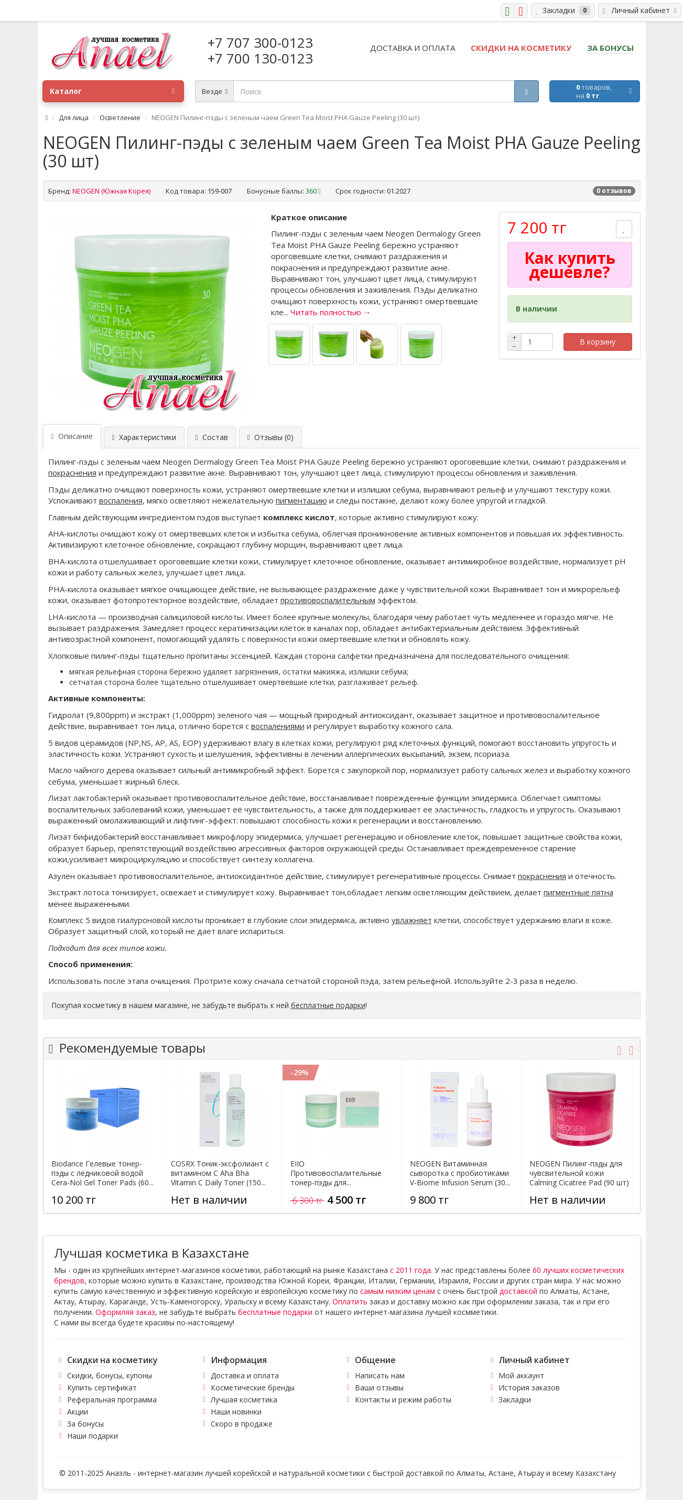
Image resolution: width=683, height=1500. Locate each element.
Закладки (514, 1400)
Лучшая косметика (244, 1400)
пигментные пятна (578, 892)
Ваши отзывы (379, 1387)
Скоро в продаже (242, 1424)
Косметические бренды (253, 1387)
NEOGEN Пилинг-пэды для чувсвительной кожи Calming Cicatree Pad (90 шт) (579, 1173)
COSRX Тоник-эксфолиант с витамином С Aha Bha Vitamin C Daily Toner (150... (220, 1173)
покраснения (72, 472)
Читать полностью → (330, 312)
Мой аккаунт (521, 1375)
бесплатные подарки (328, 1005)
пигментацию (301, 500)
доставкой (518, 1291)
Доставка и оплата (245, 1375)
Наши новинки (236, 1412)
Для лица (74, 117)
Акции (77, 1412)
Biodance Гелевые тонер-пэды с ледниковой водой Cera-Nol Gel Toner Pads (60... (102, 1173)
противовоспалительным (327, 600)
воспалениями (278, 726)
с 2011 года (410, 1270)
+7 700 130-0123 (260, 58)
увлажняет (412, 920)
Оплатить (349, 1301)
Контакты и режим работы (403, 1400)
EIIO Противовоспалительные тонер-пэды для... (336, 1173)
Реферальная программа (112, 1400)
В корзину (597, 342)
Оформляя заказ (125, 1312)
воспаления (121, 500)
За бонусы (85, 1424)
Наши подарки (92, 1436)
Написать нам (380, 1375)
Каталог (112, 91)
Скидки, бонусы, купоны (109, 1375)
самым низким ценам (397, 1291)
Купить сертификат (102, 1387)
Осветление (120, 117)
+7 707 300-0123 (260, 42)
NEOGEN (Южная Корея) (111, 191)
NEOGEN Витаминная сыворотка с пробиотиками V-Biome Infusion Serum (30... (460, 1173)
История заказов (529, 1387)
